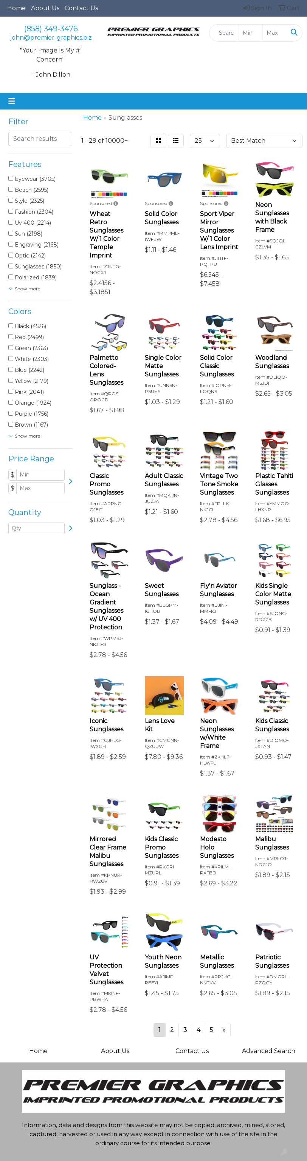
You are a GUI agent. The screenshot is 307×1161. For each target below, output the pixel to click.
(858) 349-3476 (51, 28)
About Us (45, 8)
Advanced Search (268, 1051)
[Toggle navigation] (12, 101)
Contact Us (81, 8)
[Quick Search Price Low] (251, 33)
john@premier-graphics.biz (51, 37)
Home (16, 8)
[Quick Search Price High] (274, 33)
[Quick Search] (224, 33)
